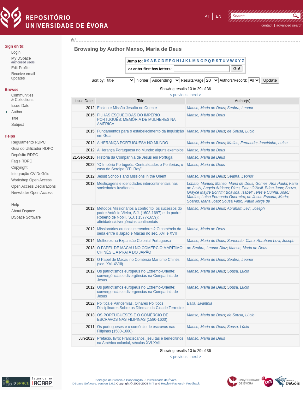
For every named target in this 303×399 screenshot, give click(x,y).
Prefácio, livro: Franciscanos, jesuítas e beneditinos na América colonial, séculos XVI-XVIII (140, 340)
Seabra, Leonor (240, 108)
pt (207, 16)
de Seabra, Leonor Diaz (207, 248)
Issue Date (20, 105)
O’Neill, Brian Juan (267, 188)
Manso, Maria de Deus (206, 108)
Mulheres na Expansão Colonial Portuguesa (134, 240)
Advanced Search (289, 25)
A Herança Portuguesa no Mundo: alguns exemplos (140, 150)
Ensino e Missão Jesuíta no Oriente (127, 108)
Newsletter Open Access (32, 193)
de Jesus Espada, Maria (267, 197)
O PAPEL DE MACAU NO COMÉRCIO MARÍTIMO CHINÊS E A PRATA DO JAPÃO (139, 250)
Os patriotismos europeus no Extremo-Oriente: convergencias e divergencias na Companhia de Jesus (137, 291)
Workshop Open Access (31, 180)
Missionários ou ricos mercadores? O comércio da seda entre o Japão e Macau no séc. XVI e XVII (139, 231)
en (218, 16)
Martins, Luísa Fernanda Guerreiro (216, 197)
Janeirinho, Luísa (273, 143)
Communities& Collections (22, 97)
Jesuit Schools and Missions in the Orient (131, 176)
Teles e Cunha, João (271, 192)
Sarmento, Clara (241, 240)
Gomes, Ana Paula (271, 183)
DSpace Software (26, 217)
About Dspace (23, 211)
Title (14, 118)
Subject (17, 124)
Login (16, 52)
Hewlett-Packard (172, 383)
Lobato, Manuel (200, 183)
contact (266, 25)
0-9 (146, 61)
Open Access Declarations (33, 186)
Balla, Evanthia (199, 303)
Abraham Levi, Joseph (245, 208)
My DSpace (21, 58)
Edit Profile (20, 68)
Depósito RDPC (24, 155)
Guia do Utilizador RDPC (32, 148)
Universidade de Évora (161, 380)
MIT (151, 383)
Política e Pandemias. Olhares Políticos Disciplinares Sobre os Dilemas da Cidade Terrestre (140, 305)
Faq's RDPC (21, 161)
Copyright (19, 167)
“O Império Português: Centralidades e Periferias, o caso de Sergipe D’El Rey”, (140, 166)
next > (196, 95)
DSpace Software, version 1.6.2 (94, 383)
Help (15, 204)
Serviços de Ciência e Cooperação (119, 380)
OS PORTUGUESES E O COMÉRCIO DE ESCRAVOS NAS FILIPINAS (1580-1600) (132, 317)
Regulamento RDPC (28, 142)
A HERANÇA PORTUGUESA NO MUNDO (132, 143)
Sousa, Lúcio (238, 271)
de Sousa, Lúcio (240, 131)
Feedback (193, 383)
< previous (178, 95)
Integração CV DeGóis (30, 174)
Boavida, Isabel (239, 192)
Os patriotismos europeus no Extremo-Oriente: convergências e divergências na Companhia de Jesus (137, 275)
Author (16, 112)
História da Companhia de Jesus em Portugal (135, 157)
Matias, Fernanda (242, 143)
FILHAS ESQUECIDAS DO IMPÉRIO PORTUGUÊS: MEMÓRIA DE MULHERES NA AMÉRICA (136, 119)
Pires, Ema (240, 188)
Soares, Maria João (203, 201)
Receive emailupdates (23, 76)
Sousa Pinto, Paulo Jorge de (246, 201)
